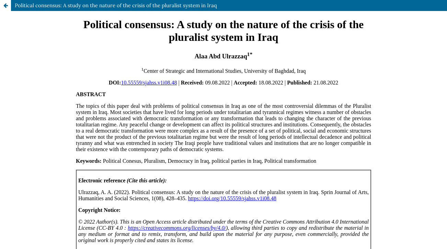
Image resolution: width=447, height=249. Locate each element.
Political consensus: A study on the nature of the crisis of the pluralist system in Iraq (116, 5)
